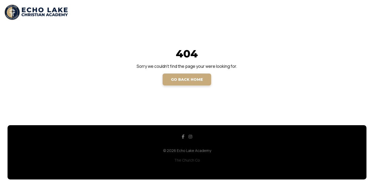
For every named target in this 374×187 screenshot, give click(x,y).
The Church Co (187, 160)
